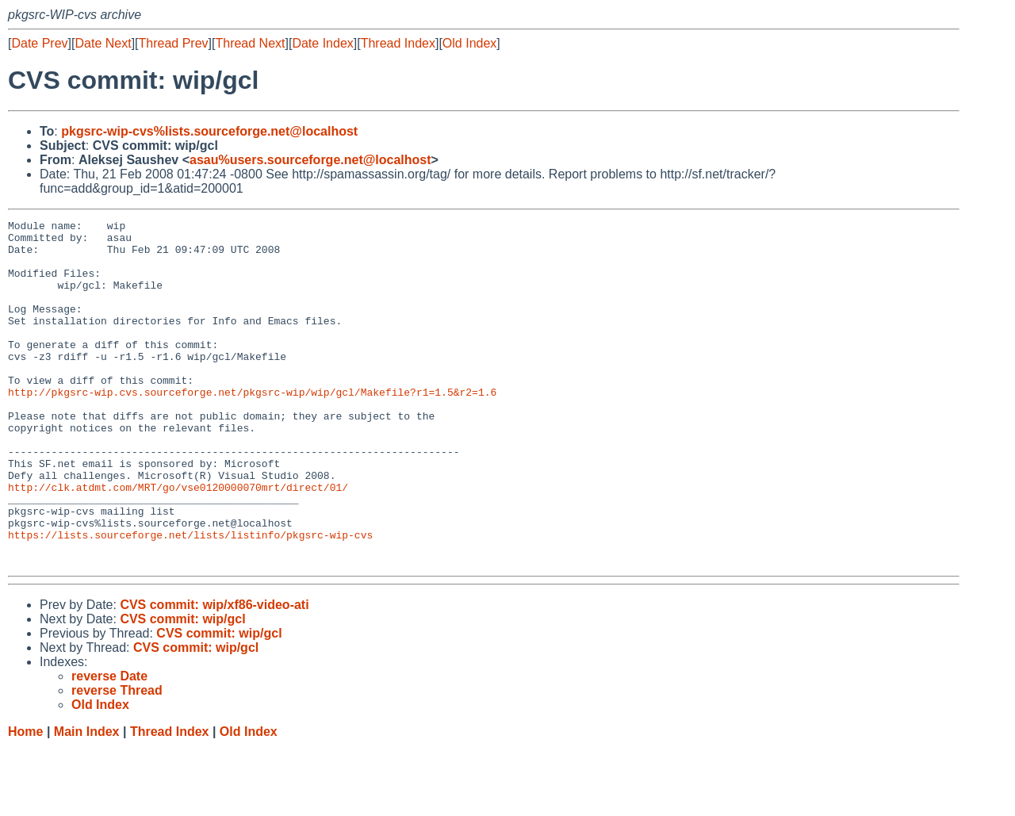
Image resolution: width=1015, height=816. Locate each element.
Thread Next (250, 43)
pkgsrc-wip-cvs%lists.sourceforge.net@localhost (209, 131)
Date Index (322, 43)
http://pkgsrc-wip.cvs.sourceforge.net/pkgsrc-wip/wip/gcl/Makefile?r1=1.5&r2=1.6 (252, 427)
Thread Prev (174, 43)
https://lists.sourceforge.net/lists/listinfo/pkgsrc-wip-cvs (190, 599)
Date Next (103, 43)
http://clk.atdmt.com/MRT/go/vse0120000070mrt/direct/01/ (178, 541)
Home (25, 800)
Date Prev (39, 43)
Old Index (469, 43)
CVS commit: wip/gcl (182, 688)
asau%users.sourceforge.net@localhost (310, 160)
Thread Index (398, 43)
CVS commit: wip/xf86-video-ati (214, 673)
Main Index (87, 800)
